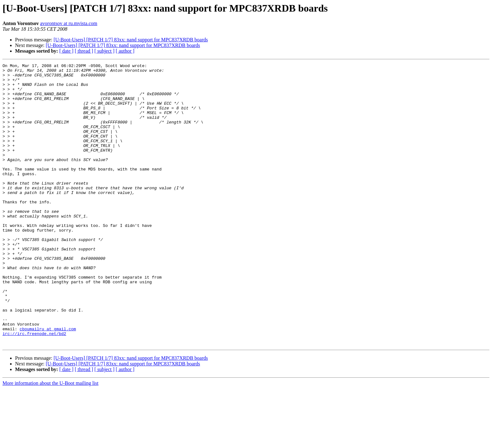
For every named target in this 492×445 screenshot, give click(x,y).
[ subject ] (104, 51)
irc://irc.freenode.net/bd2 (34, 388)
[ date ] (66, 51)
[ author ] (125, 51)
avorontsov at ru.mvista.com (68, 23)
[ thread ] (84, 51)
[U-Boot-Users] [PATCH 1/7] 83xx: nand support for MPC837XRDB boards (131, 39)
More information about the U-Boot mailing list (51, 439)
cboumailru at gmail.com (48, 382)
